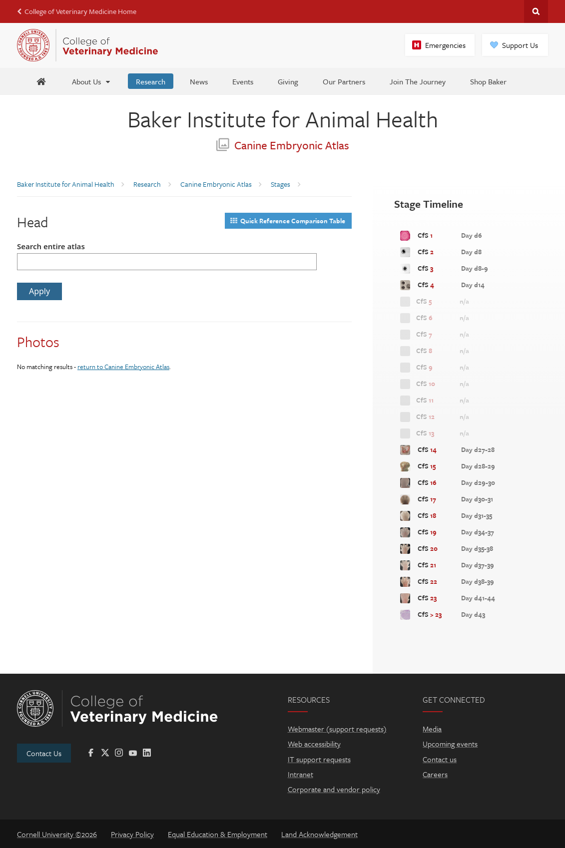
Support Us (520, 44)
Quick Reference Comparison (287, 221)
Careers (435, 774)
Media (432, 728)
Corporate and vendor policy (334, 789)
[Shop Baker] (488, 80)
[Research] (150, 80)
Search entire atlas (51, 246)
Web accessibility (314, 743)
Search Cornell (536, 11)
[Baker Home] (40, 80)
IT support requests (319, 759)
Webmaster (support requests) (337, 728)
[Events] (242, 80)
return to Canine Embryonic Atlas (123, 367)
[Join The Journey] (418, 80)
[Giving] (288, 80)
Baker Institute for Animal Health (282, 118)
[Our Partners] (344, 80)
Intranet (300, 774)
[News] (199, 80)
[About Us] (91, 80)
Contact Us (43, 753)
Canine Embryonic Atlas (282, 145)
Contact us (440, 759)
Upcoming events (450, 743)
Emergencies (445, 44)
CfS (440, 236)
